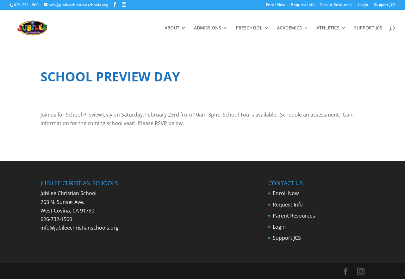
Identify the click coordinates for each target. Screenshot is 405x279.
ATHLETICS (328, 28)
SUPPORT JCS (368, 28)
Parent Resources (336, 5)
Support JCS (385, 5)
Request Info (303, 5)
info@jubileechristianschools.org (79, 227)
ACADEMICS (289, 28)
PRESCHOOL (249, 28)
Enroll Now (275, 5)
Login (363, 5)
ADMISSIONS (207, 28)
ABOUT (172, 28)
